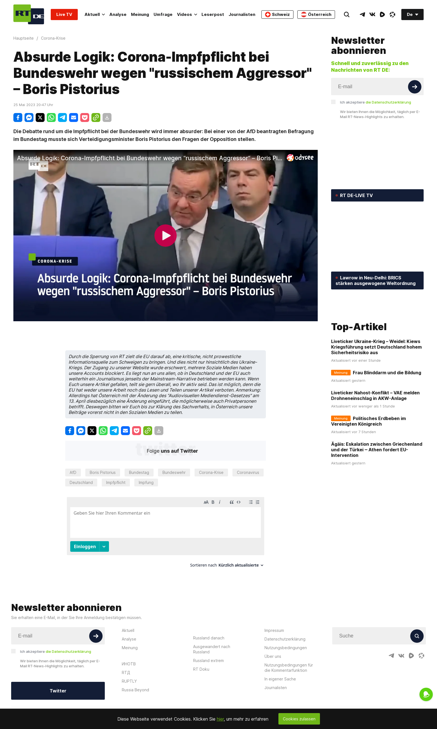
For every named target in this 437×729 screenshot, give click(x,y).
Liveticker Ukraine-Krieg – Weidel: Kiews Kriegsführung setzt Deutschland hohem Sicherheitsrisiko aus (376, 391)
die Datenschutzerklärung (388, 102)
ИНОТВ (129, 663)
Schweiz (277, 14)
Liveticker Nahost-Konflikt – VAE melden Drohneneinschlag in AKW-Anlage (375, 440)
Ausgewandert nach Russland (211, 649)
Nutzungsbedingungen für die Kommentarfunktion (288, 668)
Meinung (140, 14)
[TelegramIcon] (362, 14)
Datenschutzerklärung (284, 639)
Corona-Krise (211, 472)
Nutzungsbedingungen (285, 647)
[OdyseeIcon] (392, 14)
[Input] (377, 86)
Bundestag (139, 472)
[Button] (414, 86)
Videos (187, 14)
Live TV (64, 14)
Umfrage (163, 14)
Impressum (274, 630)
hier (220, 719)
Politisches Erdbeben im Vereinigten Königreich (368, 466)
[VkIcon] (372, 14)
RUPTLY (129, 681)
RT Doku (201, 669)
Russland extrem (208, 660)
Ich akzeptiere (375, 102)
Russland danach (208, 638)
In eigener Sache (280, 679)
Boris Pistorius (103, 472)
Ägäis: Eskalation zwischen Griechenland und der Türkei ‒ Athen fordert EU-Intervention (376, 494)
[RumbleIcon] (382, 14)
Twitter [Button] (58, 691)
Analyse (118, 14)
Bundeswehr (174, 472)
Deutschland (81, 482)
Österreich (316, 14)
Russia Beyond (135, 689)
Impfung (146, 482)
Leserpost (212, 14)
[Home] (28, 14)
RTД (126, 672)
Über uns (272, 656)
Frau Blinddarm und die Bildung (387, 417)
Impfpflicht (115, 482)
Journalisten (242, 14)
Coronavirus (248, 472)
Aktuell (94, 14)
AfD (73, 472)
